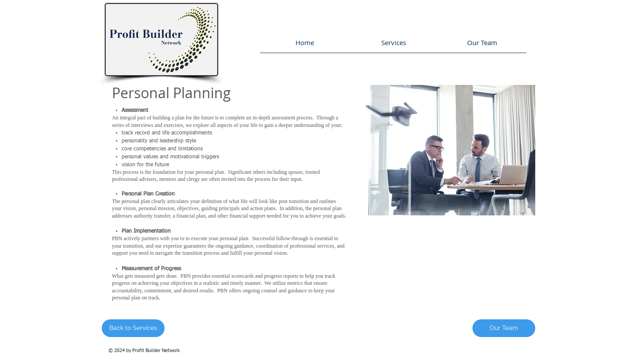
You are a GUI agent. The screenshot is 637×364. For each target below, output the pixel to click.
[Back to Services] (133, 328)
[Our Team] (503, 328)
